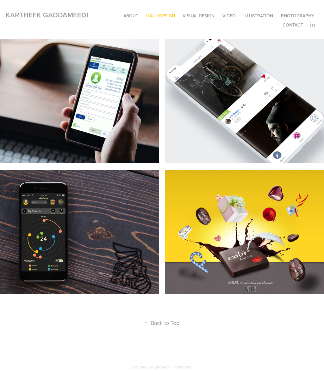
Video (229, 16)
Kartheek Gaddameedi (47, 15)
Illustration (258, 16)
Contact (293, 25)
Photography (297, 16)
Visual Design (199, 16)
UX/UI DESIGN (160, 16)
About (130, 16)
